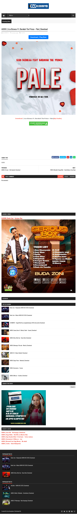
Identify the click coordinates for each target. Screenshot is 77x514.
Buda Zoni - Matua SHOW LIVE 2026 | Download (21, 315)
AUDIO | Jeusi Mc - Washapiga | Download (13, 433)
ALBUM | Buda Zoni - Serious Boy (11, 218)
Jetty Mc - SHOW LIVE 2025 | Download (20, 486)
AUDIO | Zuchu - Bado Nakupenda (11, 444)
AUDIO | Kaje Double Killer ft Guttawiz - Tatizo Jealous (17, 437)
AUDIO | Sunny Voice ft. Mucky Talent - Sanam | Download (23, 331)
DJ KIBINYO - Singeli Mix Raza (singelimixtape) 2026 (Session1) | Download (27, 323)
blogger (60, 177)
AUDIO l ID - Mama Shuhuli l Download (18, 353)
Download (18, 119)
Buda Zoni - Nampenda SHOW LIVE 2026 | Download (22, 308)
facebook (72, 177)
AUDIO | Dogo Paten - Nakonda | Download (19, 361)
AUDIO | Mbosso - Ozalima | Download (18, 376)
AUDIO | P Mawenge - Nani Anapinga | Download (22, 501)
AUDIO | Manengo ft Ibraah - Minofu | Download (21, 346)
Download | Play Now (38, 37)
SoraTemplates (10, 511)
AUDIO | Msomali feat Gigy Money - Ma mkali (14, 441)
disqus (66, 177)
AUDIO (23, 33)
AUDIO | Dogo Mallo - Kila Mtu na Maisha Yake (14, 435)
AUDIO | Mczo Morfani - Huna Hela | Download (20, 338)
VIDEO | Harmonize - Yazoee (16, 368)
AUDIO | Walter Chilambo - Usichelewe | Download (22, 493)
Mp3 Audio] (58, 119)
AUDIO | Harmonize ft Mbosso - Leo (11, 439)
